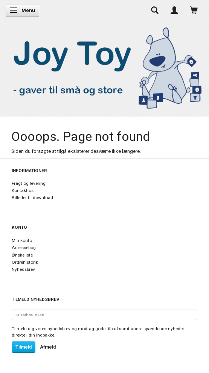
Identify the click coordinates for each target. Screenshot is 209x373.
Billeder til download (32, 197)
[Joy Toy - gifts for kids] (104, 66)
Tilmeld (23, 347)
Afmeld (48, 347)
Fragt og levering (29, 183)
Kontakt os (23, 190)
